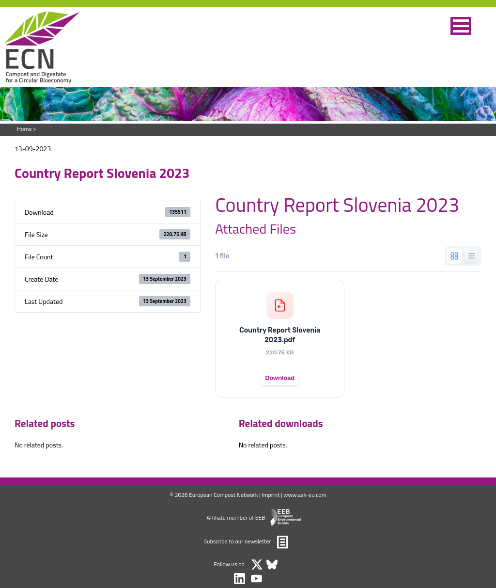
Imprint (271, 494)
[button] (460, 26)
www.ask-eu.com (304, 494)
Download (279, 377)
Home (24, 128)
